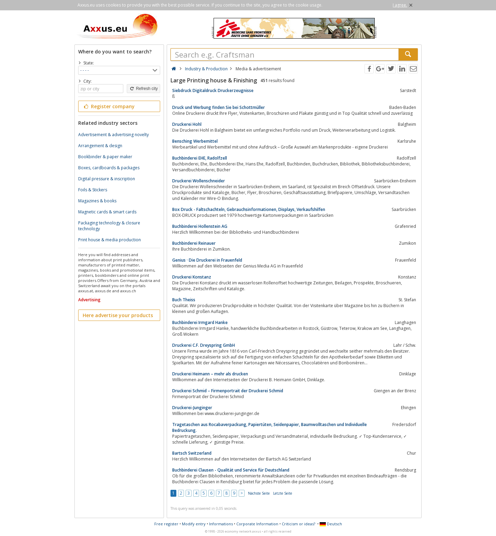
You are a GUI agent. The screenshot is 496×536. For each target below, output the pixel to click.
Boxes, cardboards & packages (109, 168)
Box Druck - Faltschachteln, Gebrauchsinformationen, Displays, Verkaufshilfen (248, 209)
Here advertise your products (118, 315)
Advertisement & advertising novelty (113, 135)
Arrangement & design (100, 146)
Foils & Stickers (92, 190)
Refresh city (143, 88)
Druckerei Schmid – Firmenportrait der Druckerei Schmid (227, 391)
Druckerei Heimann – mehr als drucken (210, 374)
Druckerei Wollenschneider (198, 181)
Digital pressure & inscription (106, 179)
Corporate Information (257, 523)
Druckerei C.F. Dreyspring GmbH (203, 345)
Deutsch (331, 523)
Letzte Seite (282, 493)
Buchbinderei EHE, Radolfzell (199, 158)
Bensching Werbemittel (195, 141)
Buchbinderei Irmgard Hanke (200, 322)
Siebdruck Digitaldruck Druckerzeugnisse (213, 90)
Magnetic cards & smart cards (107, 212)
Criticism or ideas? (298, 523)
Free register (166, 523)
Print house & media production (109, 240)
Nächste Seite (259, 493)
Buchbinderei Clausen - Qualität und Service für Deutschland (230, 470)
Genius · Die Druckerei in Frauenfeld (207, 260)
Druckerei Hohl (187, 124)
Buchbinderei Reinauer (194, 243)
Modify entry (194, 523)
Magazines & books (97, 201)
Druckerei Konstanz (191, 277)
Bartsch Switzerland (191, 453)
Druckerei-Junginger (192, 408)
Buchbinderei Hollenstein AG (199, 226)
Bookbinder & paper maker (105, 157)
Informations (221, 523)
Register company (109, 106)
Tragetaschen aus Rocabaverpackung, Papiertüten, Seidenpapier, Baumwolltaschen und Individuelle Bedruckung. (269, 427)
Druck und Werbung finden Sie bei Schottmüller (218, 107)
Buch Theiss (183, 300)
